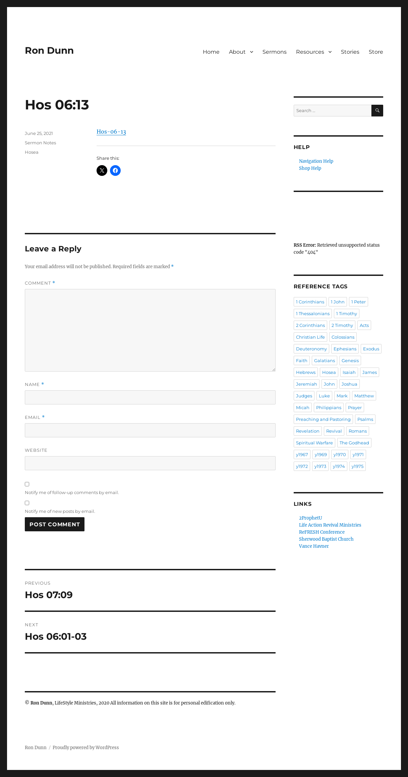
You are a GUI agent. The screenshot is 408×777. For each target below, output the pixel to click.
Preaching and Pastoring (323, 419)
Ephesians (345, 348)
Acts (364, 325)
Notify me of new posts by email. (60, 511)
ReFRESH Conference (322, 532)
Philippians (328, 407)
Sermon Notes (40, 142)
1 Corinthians (310, 301)
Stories (350, 52)
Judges (304, 395)
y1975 (357, 466)
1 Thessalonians (313, 313)
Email (35, 417)
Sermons (275, 52)
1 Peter (358, 301)
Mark (342, 395)
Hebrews (305, 372)
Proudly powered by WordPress (86, 747)
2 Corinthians (310, 325)
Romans (358, 431)
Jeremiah (306, 384)
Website (36, 450)
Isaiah (349, 372)
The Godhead (354, 442)
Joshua (349, 384)
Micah (302, 407)
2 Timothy (342, 325)
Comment (40, 283)
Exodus (371, 348)
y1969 (321, 454)
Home (211, 52)
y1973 (320, 466)
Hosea (32, 152)
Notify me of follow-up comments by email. (72, 492)
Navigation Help (316, 161)
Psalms (365, 419)
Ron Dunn (49, 50)
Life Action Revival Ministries (330, 525)
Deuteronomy (311, 348)
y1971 (358, 454)
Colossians (343, 337)
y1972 (302, 466)
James (369, 372)
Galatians (324, 360)
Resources (310, 52)
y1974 (339, 466)
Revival (334, 431)
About (237, 52)
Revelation (307, 431)
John (329, 384)
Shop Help (310, 168)
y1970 (340, 454)
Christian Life (310, 337)
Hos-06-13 (111, 131)
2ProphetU (310, 518)
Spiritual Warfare (314, 442)
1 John (338, 301)
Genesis (350, 360)
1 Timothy (346, 313)
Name (34, 384)
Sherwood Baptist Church (326, 539)
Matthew (364, 395)
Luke (324, 395)
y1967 (302, 454)
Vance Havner (314, 546)
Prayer (355, 407)
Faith (301, 360)
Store (376, 52)
